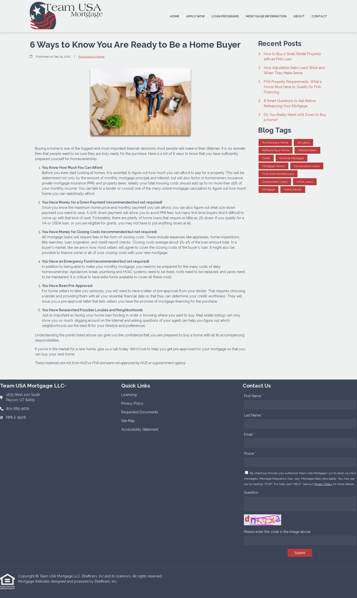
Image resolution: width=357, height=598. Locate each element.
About (299, 16)
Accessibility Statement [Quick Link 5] (139, 429)
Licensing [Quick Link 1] (129, 395)
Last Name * (253, 415)
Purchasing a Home (91, 56)
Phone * (250, 454)
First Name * (253, 396)
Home (174, 16)
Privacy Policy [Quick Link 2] (132, 403)
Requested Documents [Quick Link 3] (139, 412)
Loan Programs (225, 16)
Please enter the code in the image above (277, 532)
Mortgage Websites (34, 581)
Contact (319, 16)
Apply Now (195, 16)
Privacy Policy (323, 484)
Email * (249, 434)
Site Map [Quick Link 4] (128, 421)
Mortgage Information (266, 16)
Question (251, 492)
